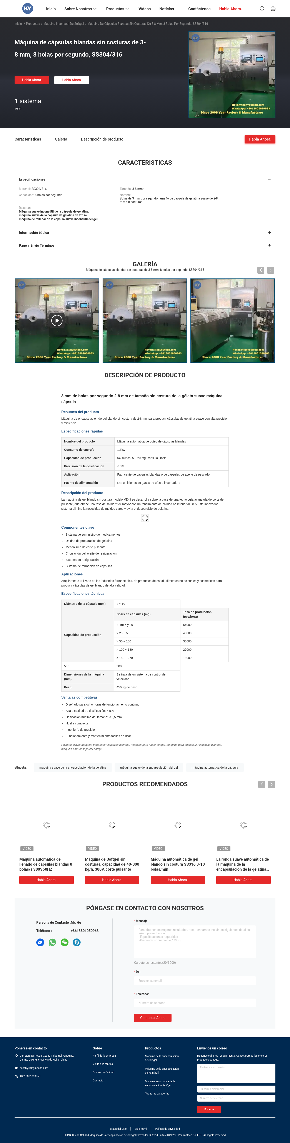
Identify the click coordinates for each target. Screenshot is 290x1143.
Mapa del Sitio (118, 1128)
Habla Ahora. (32, 80)
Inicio (18, 23)
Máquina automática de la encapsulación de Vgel (160, 1083)
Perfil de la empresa (104, 1055)
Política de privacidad (167, 1128)
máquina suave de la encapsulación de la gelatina (72, 767)
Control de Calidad (103, 1072)
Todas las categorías (157, 1093)
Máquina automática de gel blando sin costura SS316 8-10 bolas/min (178, 864)
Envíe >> (209, 1109)
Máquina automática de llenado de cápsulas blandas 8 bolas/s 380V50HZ (45, 864)
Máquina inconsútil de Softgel (63, 23)
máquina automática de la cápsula (215, 767)
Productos (33, 23)
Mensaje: (142, 921)
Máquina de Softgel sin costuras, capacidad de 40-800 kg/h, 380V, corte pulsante (112, 864)
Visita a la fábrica (103, 1064)
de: (138, 972)
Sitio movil (141, 1128)
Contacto (98, 1080)
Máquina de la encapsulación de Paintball (162, 1070)
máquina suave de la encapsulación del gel (149, 767)
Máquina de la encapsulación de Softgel (162, 1058)
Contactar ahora (152, 1018)
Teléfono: (142, 994)
